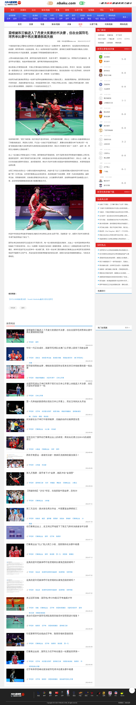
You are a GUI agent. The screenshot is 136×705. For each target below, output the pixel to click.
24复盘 (37, 449)
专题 (111, 10)
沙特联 (52, 19)
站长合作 (127, 703)
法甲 (61, 19)
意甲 (67, 19)
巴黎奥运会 (39, 429)
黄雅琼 (71, 554)
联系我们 (121, 703)
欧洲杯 (35, 15)
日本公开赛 (60, 378)
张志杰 (37, 572)
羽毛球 (13, 308)
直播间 (23, 10)
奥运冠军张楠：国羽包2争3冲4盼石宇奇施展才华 (49, 598)
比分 (34, 10)
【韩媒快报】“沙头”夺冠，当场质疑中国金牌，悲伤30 (51, 491)
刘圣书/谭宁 (51, 378)
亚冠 (45, 19)
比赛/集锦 (101, 35)
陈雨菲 (58, 536)
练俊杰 (37, 518)
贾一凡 (58, 554)
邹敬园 (52, 483)
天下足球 (119, 35)
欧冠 (73, 19)
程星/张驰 (56, 411)
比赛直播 (110, 43)
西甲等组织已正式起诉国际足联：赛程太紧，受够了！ (117, 284)
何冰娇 (53, 429)
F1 (97, 695)
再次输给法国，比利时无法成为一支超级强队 (114, 265)
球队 (102, 10)
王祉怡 (35, 416)
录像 (57, 10)
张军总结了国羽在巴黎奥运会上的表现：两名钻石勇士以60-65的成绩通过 (58, 438)
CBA (24, 19)
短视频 (91, 10)
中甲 (52, 15)
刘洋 (46, 483)
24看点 (74, 483)
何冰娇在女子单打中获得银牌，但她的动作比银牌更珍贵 (52, 419)
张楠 (36, 608)
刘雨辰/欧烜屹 (40, 613)
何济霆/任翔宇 (46, 411)
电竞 (97, 19)
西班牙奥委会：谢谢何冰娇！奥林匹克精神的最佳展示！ (52, 455)
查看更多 (126, 49)
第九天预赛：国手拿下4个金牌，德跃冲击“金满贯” (50, 473)
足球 (8, 19)
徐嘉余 (62, 518)
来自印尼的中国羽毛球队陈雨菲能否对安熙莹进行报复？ (52, 616)
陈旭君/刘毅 (57, 358)
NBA (24, 15)
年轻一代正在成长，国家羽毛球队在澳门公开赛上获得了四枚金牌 (57, 348)
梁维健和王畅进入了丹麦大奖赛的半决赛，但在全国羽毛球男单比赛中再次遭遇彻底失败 (59, 331)
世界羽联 (70, 572)
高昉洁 (37, 358)
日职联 (82, 15)
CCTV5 (112, 19)
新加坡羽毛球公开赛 (66, 679)
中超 (45, 15)
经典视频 (109, 24)
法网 (110, 695)
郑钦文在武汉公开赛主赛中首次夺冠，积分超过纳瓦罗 (117, 235)
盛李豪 (49, 518)
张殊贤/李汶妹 (46, 358)
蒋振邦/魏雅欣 (40, 378)
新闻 (67, 10)
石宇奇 (37, 411)
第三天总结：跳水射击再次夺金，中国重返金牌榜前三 (51, 508)
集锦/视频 (46, 10)
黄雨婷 (55, 518)
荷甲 (82, 19)
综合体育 (100, 15)
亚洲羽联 (62, 572)
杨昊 (43, 518)
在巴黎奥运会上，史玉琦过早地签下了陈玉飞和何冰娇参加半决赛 (57, 526)
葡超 (89, 19)
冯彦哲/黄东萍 (72, 608)
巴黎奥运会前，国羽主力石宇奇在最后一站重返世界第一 (52, 651)
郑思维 (65, 554)
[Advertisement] (49, 275)
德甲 (67, 15)
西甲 (73, 15)
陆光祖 (46, 416)
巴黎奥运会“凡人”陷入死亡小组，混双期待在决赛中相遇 (52, 544)
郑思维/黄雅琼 (61, 608)
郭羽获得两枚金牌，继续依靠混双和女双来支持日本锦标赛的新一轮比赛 (59, 367)
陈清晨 (52, 554)
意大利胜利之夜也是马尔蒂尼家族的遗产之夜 (114, 254)
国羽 (22, 308)
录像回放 (110, 35)
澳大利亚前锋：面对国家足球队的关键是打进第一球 (116, 223)
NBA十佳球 (102, 39)
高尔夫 (122, 695)
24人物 (47, 429)
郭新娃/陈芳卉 (67, 358)
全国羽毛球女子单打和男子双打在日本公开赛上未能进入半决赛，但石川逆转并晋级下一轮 (59, 384)
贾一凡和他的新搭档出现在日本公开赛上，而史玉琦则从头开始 (56, 401)
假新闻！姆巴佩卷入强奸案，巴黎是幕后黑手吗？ (115, 269)
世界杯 (35, 19)
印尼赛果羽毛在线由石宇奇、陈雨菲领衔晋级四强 (49, 633)
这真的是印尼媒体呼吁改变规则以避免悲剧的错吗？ (50, 562)
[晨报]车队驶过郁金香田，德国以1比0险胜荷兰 (114, 258)
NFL (116, 695)
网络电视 (112, 15)
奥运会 (102, 19)
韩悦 (40, 416)
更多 (126, 327)
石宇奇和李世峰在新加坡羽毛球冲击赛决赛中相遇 (49, 669)
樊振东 (59, 483)
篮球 (15, 19)
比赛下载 (79, 10)
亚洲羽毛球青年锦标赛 (49, 572)
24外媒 (37, 465)
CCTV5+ (127, 39)
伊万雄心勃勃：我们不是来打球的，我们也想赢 (115, 227)
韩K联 (89, 15)
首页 (12, 10)
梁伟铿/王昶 (39, 483)
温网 (104, 695)
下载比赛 (111, 39)
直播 (31, 24)
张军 (52, 449)
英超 (61, 15)
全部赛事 (12, 15)
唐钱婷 (68, 518)
